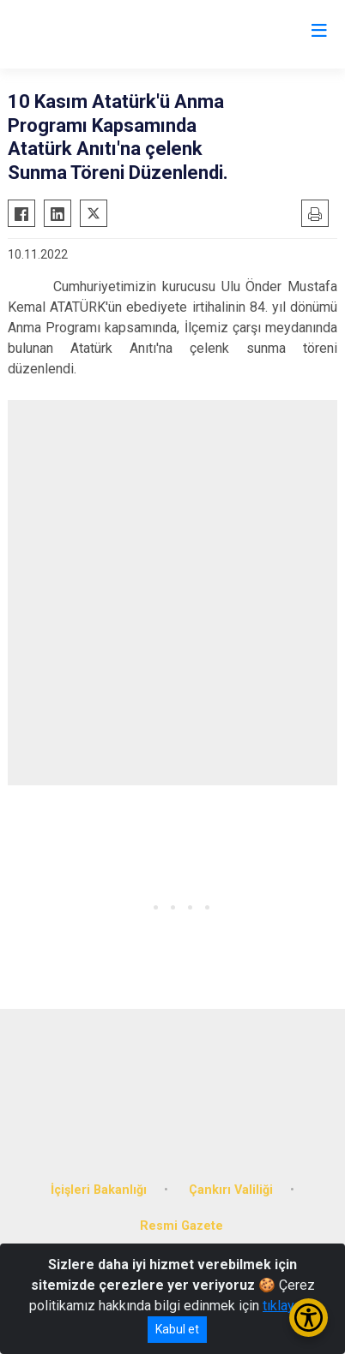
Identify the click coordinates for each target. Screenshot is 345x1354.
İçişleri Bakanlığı (99, 1190)
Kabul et (177, 1329)
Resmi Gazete (181, 1226)
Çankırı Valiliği (231, 1190)
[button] (138, 907)
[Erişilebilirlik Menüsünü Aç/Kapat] (308, 1317)
